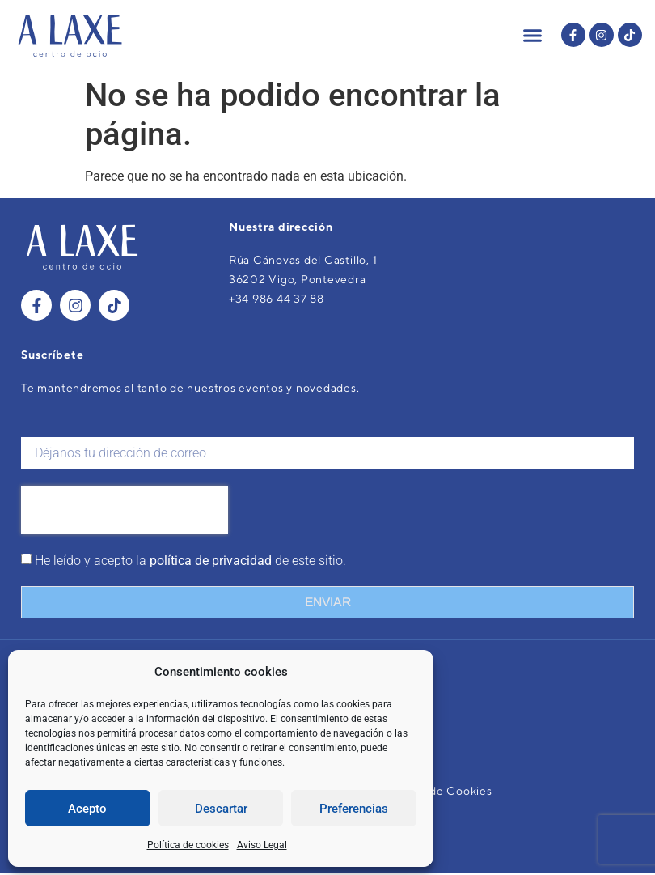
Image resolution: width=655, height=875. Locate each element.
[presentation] (124, 511)
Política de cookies (188, 845)
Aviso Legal (262, 845)
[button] (533, 34)
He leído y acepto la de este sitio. (190, 562)
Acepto (87, 808)
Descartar (221, 808)
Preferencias (353, 808)
